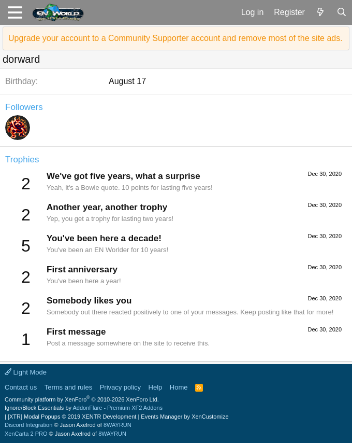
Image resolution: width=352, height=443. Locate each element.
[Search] (341, 12)
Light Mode (26, 372)
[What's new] (320, 12)
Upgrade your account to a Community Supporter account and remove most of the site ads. (175, 38)
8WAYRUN (117, 425)
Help (156, 387)
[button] (15, 12)
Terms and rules (68, 387)
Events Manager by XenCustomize (184, 416)
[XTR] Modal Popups (72, 416)
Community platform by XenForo (82, 399)
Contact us (21, 387)
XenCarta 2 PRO (26, 434)
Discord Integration (28, 425)
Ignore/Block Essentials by (84, 408)
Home (179, 387)
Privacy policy (120, 387)
